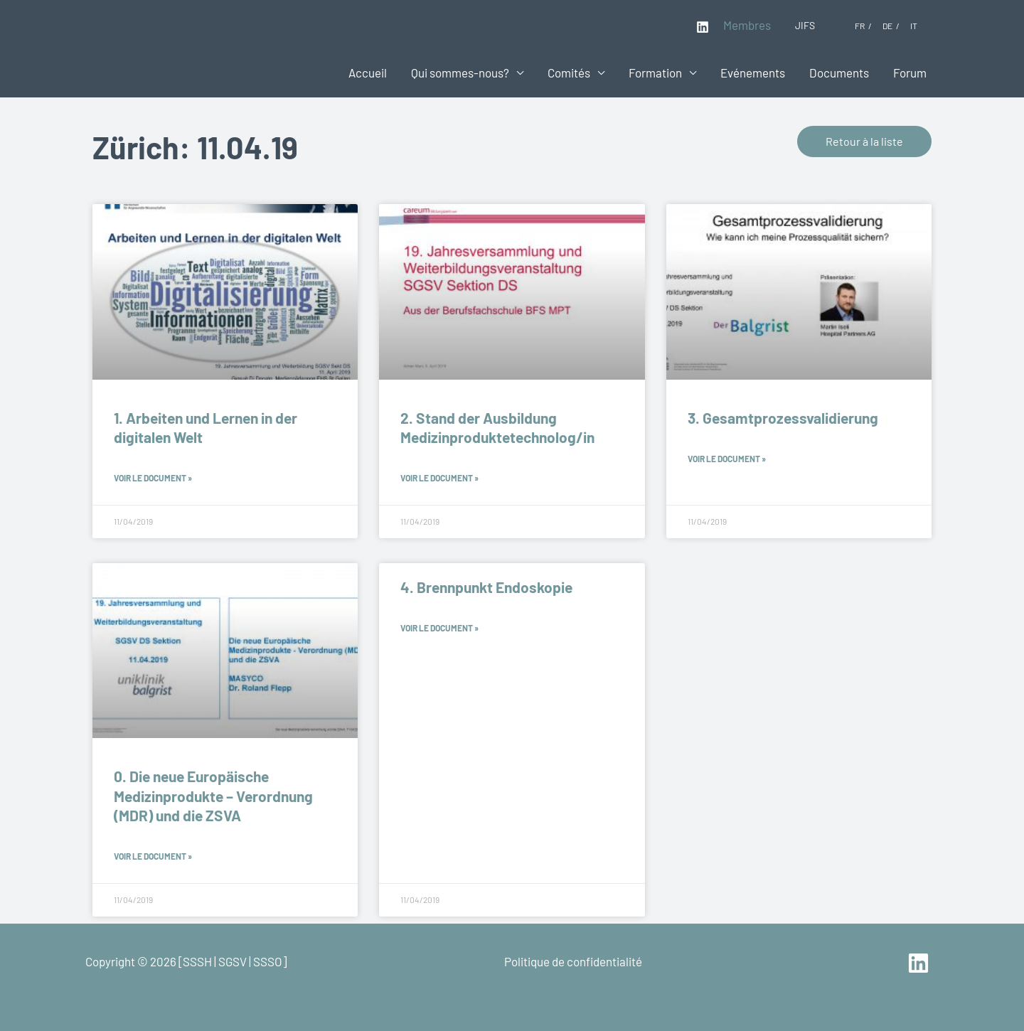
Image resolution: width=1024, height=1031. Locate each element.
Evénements (752, 72)
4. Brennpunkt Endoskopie (486, 587)
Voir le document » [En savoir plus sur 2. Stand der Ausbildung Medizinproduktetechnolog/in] (439, 478)
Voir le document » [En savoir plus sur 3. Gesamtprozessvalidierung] (727, 459)
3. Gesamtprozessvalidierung (783, 418)
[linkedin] (920, 963)
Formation (655, 72)
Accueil (367, 72)
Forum (910, 72)
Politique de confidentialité (573, 961)
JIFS (805, 25)
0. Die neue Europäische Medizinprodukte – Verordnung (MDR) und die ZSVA (213, 795)
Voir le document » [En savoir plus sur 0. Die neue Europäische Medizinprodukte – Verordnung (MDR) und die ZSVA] (153, 856)
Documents (839, 72)
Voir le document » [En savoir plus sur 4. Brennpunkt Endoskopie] (439, 628)
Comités (569, 72)
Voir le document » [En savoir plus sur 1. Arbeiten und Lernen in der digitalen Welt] (153, 478)
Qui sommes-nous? (460, 72)
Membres (747, 25)
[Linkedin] (702, 27)
